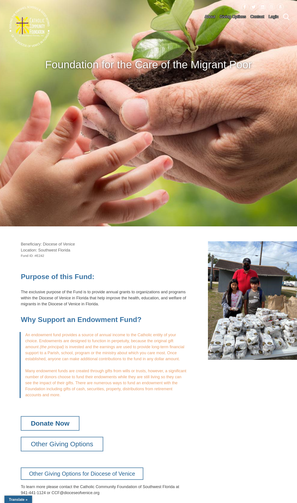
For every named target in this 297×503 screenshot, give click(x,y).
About (210, 16)
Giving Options (233, 16)
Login (274, 16)
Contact (257, 16)
